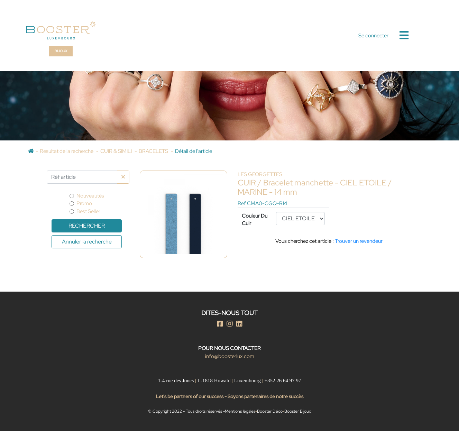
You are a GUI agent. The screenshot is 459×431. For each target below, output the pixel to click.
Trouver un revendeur (359, 241)
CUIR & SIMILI (116, 151)
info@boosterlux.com (229, 356)
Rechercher (86, 225)
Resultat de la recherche (67, 151)
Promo (84, 203)
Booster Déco (270, 411)
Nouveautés (90, 195)
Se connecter (373, 35)
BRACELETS (154, 151)
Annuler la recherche (87, 241)
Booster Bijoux (297, 411)
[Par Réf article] (82, 177)
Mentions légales (240, 411)
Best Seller (88, 211)
